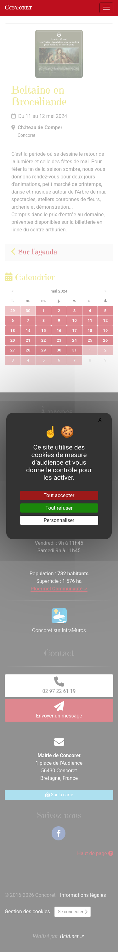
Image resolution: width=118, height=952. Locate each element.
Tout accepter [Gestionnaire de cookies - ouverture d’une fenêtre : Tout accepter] (59, 495)
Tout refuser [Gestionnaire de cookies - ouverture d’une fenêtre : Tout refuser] (58, 508)
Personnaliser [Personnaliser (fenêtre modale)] (59, 520)
